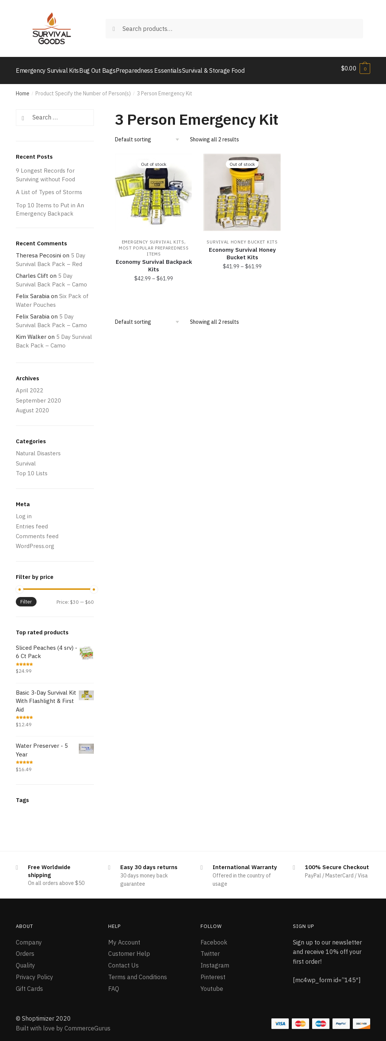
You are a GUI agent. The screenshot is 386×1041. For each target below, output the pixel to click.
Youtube (212, 984)
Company (29, 937)
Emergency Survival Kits (153, 237)
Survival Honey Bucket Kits (242, 237)
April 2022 (29, 385)
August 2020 (32, 405)
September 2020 (38, 396)
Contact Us (123, 960)
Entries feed (32, 521)
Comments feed (37, 531)
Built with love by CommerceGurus (63, 1023)
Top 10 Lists (31, 468)
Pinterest (213, 972)
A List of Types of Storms (49, 187)
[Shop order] (150, 134)
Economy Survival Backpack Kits (154, 261)
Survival (26, 458)
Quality (25, 960)
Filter (26, 597)
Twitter (210, 949)
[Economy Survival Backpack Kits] (153, 188)
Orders (25, 949)
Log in (24, 511)
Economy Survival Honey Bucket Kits (242, 249)
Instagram (215, 960)
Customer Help (129, 949)
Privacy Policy (34, 972)
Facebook (214, 937)
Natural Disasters (38, 448)
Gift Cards (29, 984)
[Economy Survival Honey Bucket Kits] (242, 188)
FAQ (113, 984)
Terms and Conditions (137, 972)
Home (22, 89)
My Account (124, 937)
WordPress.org (35, 541)
